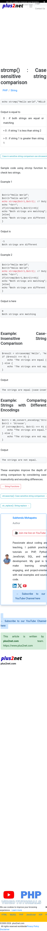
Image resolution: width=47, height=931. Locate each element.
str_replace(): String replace (15, 505)
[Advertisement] (23, 36)
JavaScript (31, 914)
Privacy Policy (33, 926)
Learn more (17, 910)
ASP (40, 914)
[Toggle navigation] (30, 6)
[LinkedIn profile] (15, 586)
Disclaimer (4, 929)
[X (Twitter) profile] (20, 586)
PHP (21, 914)
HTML (4, 914)
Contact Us (40, 8)
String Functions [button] (10, 486)
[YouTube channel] (25, 586)
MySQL (13, 914)
